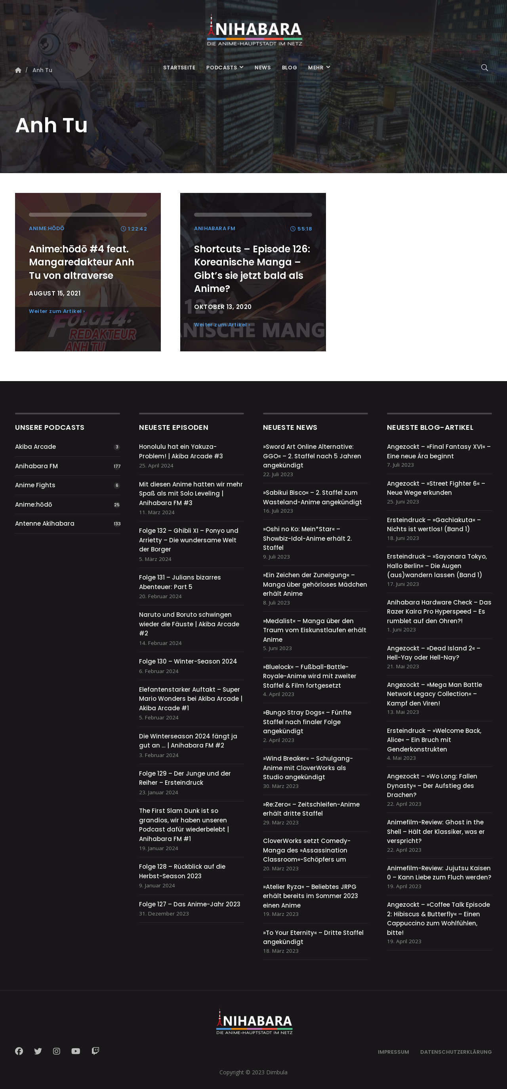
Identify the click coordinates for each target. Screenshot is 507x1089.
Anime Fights (35, 485)
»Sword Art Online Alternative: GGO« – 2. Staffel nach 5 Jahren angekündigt (312, 455)
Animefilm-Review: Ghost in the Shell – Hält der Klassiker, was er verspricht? (436, 831)
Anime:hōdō (33, 504)
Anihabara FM (36, 466)
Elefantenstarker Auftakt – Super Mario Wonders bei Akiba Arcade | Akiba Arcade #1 (190, 698)
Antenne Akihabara (44, 523)
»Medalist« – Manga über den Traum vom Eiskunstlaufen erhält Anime (314, 630)
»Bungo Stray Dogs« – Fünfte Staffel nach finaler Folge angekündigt (307, 721)
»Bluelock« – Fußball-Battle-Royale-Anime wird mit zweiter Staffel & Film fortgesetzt (309, 676)
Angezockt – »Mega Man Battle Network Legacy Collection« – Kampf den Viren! (434, 694)
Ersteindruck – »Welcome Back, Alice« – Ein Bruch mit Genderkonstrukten (434, 740)
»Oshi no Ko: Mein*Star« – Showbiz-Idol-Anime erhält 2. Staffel (307, 538)
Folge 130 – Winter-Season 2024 (188, 661)
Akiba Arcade (35, 446)
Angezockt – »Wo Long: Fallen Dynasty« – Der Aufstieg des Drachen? (432, 785)
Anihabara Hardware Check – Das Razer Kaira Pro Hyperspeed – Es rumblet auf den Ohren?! (439, 611)
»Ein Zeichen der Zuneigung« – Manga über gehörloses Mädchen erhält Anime (315, 584)
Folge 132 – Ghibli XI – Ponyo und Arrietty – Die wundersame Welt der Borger (188, 539)
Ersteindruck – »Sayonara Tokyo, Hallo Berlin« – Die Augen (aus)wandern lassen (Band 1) (437, 565)
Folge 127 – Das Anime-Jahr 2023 (189, 904)
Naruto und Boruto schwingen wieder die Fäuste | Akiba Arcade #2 (189, 623)
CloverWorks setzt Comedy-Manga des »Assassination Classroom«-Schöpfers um (307, 850)
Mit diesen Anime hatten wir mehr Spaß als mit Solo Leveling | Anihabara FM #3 (191, 493)
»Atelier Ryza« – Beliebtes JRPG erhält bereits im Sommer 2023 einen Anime (310, 896)
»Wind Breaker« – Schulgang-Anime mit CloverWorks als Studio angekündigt (308, 767)
